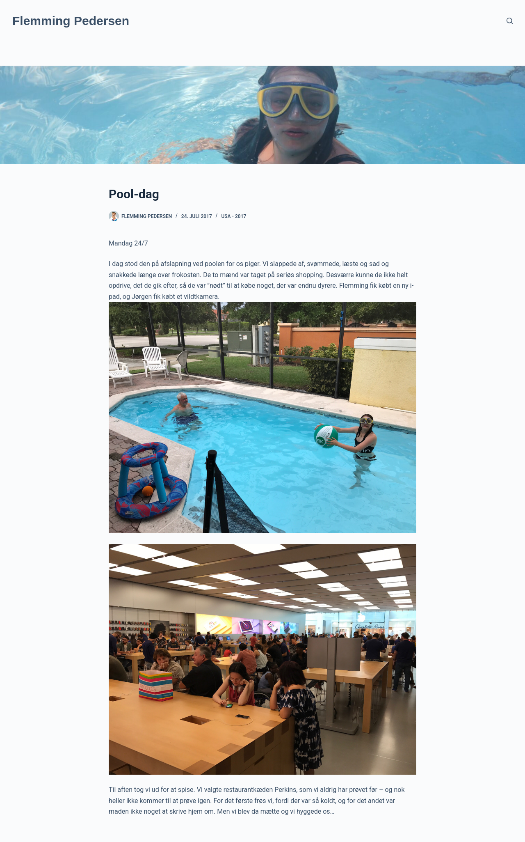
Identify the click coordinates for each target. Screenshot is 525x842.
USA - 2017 (233, 216)
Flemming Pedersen (70, 21)
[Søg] (510, 21)
